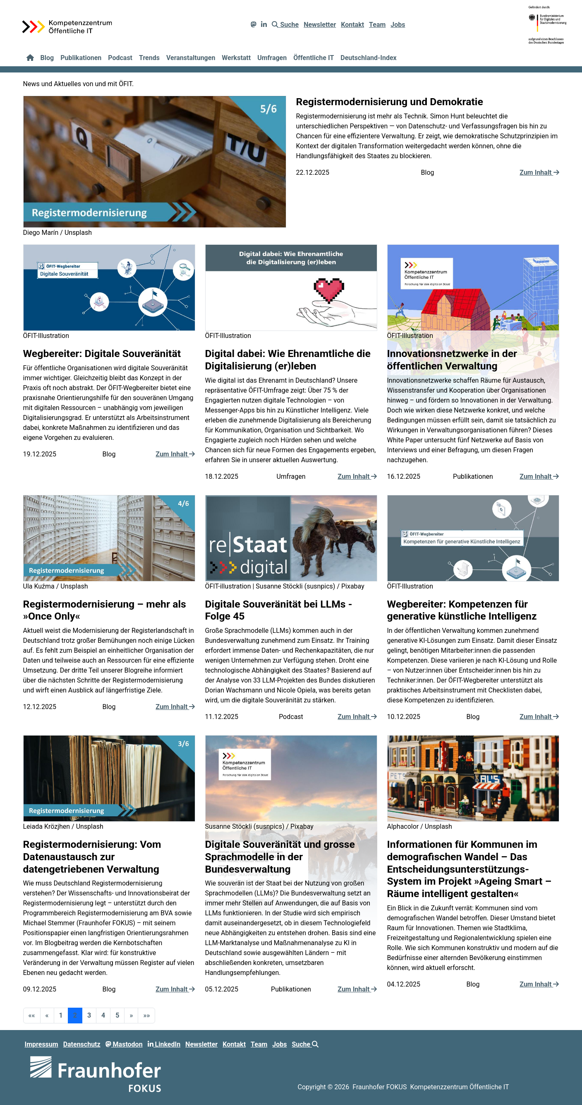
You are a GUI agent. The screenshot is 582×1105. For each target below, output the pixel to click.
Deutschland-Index (368, 58)
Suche (285, 25)
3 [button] (89, 1015)
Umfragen (272, 58)
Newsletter (320, 25)
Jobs (397, 25)
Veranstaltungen (190, 58)
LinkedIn (164, 1044)
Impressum (41, 1044)
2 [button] (75, 1015)
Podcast (120, 58)
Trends (149, 58)
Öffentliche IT (313, 58)
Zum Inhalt (539, 172)
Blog (47, 58)
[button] (32, 1015)
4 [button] (103, 1015)
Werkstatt (236, 58)
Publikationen (80, 58)
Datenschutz (82, 1044)
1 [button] (61, 1015)
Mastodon (124, 1044)
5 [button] (117, 1015)
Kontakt (352, 25)
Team (377, 25)
